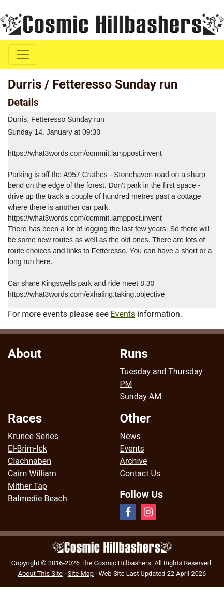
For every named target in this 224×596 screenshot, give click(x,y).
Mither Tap (27, 486)
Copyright (25, 563)
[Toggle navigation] (22, 54)
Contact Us (140, 473)
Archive (133, 461)
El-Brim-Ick (27, 449)
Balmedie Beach (37, 498)
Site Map (81, 573)
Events (123, 314)
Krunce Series (33, 436)
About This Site (40, 573)
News (130, 436)
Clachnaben (29, 461)
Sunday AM (141, 396)
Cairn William (32, 473)
